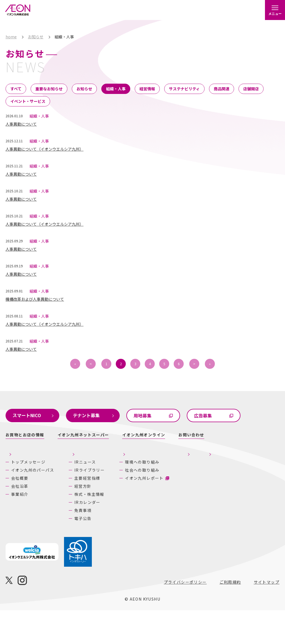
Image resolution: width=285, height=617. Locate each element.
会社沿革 (19, 491)
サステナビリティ (184, 88)
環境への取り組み (153, 468)
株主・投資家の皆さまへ (85, 455)
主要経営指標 (81, 484)
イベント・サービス (27, 101)
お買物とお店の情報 (25, 434)
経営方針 (76, 493)
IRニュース (79, 468)
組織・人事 (116, 88)
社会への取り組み (153, 476)
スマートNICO (27, 415)
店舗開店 (251, 88)
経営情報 (147, 88)
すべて (15, 88)
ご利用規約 (230, 588)
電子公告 (76, 525)
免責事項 (76, 517)
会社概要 (19, 483)
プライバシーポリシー (185, 588)
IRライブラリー (83, 476)
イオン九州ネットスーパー (83, 434)
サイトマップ (266, 588)
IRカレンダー (81, 509)
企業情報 (15, 452)
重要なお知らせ (49, 88)
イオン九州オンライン (143, 434)
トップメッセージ (28, 462)
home (11, 36)
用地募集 (142, 415)
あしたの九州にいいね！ (249, 455)
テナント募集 (86, 415)
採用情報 (196, 455)
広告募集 (203, 415)
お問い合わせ (191, 434)
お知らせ (35, 36)
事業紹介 (19, 499)
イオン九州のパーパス (28, 472)
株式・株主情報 (83, 501)
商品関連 (221, 88)
